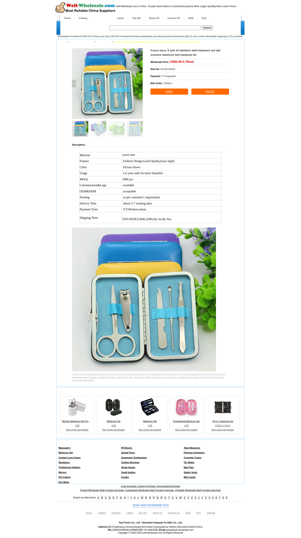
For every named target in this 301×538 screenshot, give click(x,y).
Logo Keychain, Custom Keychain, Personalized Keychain (150, 486)
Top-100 (136, 18)
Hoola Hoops (128, 467)
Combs (125, 477)
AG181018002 (167, 69)
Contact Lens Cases (70, 457)
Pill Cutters (65, 477)
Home (67, 18)
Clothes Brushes (130, 462)
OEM (190, 18)
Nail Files (189, 467)
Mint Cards (190, 477)
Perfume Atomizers (194, 452)
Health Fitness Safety (81, 41)
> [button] (141, 83)
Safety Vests (190, 472)
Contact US (174, 18)
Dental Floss (128, 452)
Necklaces (64, 462)
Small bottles (128, 472)
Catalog (83, 18)
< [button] (74, 83)
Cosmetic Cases (193, 457)
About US (154, 18)
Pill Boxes (126, 448)
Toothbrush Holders (69, 467)
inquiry (210, 91)
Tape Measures (192, 448)
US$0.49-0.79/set (182, 61)
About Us (157, 513)
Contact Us (173, 513)
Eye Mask (64, 482)
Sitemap (211, 513)
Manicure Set (103, 41)
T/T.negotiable (168, 76)
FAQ (204, 18)
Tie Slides (189, 462)
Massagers (64, 448)
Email (169, 91)
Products (102, 18)
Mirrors (62, 472)
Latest (120, 18)
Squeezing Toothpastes (134, 457)
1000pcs (167, 83)
